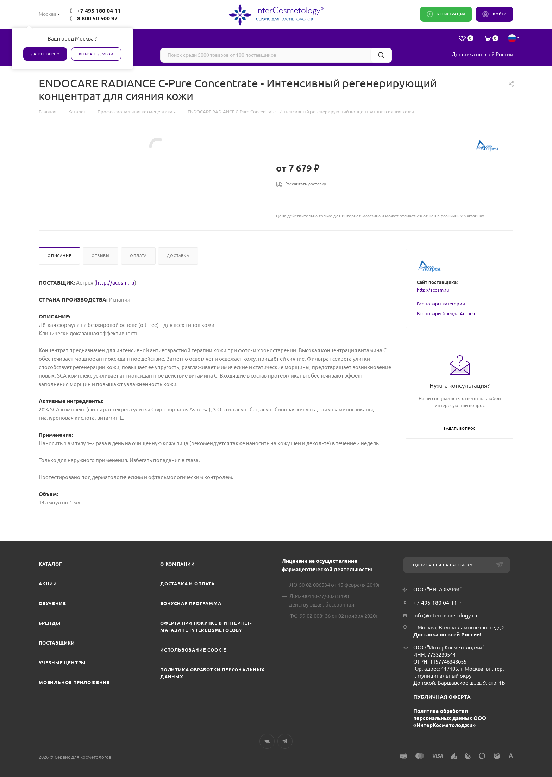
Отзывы (100, 256)
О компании (177, 563)
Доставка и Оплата (187, 583)
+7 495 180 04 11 (99, 10)
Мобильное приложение (74, 682)
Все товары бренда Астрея (446, 313)
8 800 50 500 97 (97, 18)
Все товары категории (441, 303)
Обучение (52, 603)
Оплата (138, 256)
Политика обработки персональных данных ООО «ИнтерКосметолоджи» (449, 718)
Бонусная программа (190, 603)
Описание (59, 256)
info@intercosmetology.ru (445, 616)
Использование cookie (193, 649)
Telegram (285, 741)
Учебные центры (62, 662)
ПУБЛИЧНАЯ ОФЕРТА (442, 697)
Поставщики (57, 642)
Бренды (50, 623)
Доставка (178, 256)
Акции (48, 583)
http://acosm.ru (115, 283)
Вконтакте (267, 741)
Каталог (50, 563)
